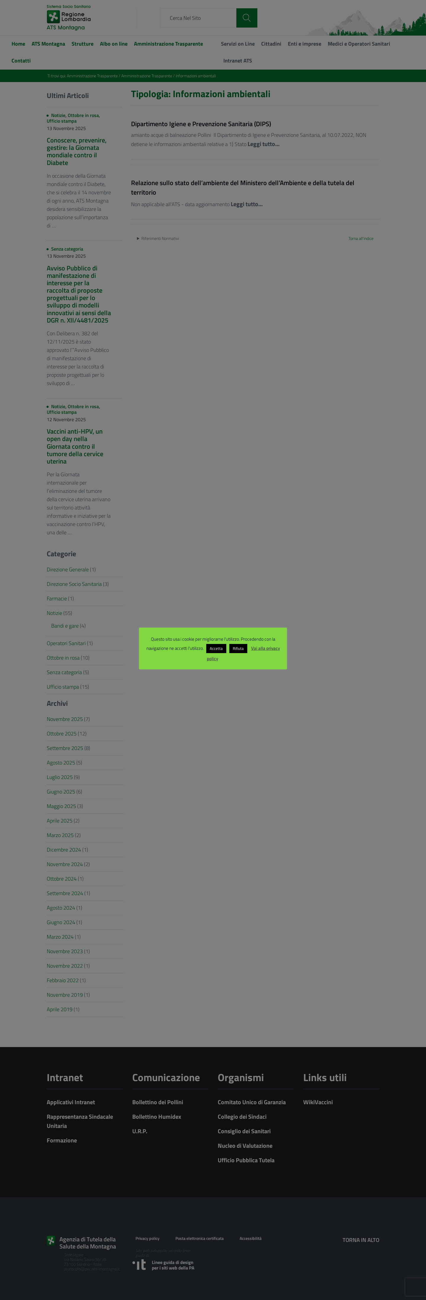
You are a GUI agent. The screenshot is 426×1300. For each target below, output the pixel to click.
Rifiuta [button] (238, 648)
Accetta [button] (216, 648)
